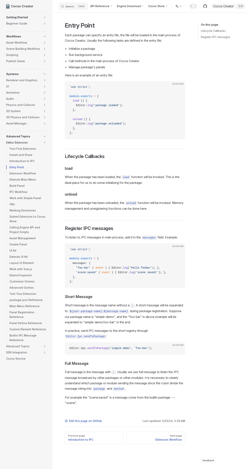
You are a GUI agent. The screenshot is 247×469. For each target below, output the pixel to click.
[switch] (193, 6)
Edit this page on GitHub (83, 421)
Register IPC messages (215, 37)
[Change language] (178, 6)
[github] (205, 6)
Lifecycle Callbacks (213, 30)
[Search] (73, 6)
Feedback (208, 460)
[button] (26, 17)
